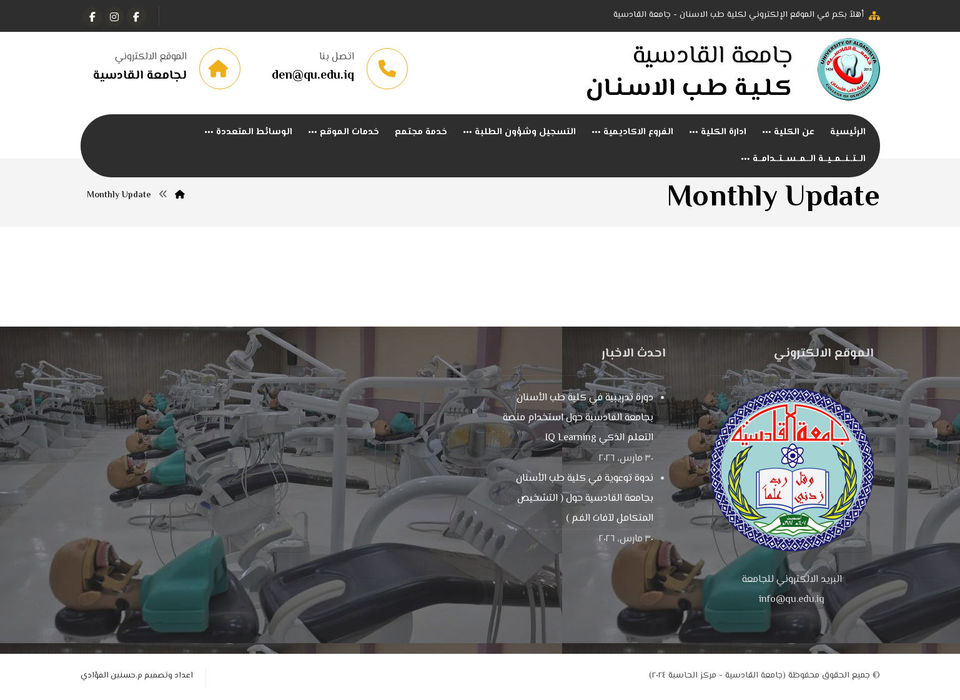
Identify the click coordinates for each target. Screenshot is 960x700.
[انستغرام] (114, 17)
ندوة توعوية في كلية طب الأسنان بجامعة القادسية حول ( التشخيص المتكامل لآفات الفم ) (584, 499)
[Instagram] (92, 17)
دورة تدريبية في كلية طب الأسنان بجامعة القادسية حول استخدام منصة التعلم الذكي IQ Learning (578, 418)
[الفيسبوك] (136, 17)
